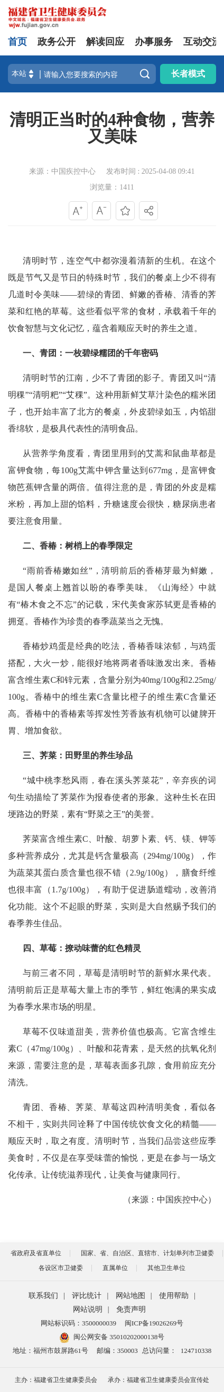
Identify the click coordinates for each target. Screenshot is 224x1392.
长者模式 (188, 73)
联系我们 (43, 1296)
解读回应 (105, 41)
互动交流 (202, 41)
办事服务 (154, 41)
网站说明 (87, 1309)
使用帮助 (174, 1296)
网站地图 (130, 1296)
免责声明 (131, 1309)
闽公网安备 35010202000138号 (118, 1337)
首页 (17, 41)
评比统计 (86, 1296)
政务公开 (57, 41)
